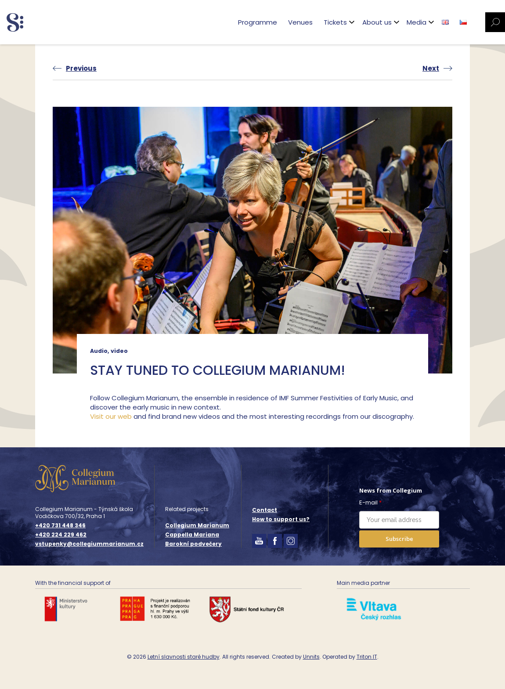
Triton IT (367, 656)
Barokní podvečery (193, 544)
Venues (300, 22)
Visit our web (111, 416)
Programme (257, 22)
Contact (264, 510)
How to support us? (281, 519)
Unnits (311, 656)
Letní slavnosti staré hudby (184, 656)
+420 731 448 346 (60, 525)
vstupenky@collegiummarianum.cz (89, 544)
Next (430, 68)
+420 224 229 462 (61, 534)
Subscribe (399, 539)
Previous (81, 68)
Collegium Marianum (197, 525)
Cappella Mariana (192, 534)
